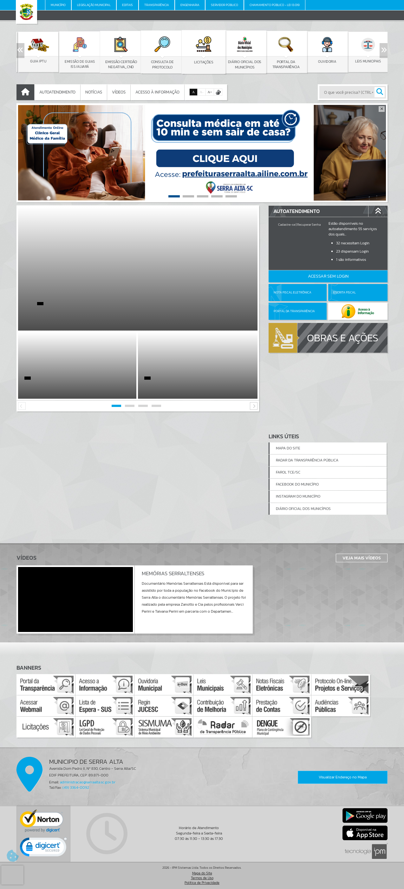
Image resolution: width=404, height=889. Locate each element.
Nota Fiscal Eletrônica (292, 292)
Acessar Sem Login (328, 276)
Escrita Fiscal (344, 292)
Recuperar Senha (309, 224)
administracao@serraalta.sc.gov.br (87, 782)
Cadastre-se (286, 224)
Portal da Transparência (294, 311)
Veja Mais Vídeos (361, 558)
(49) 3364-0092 (75, 787)
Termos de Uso (202, 877)
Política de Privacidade (202, 882)
